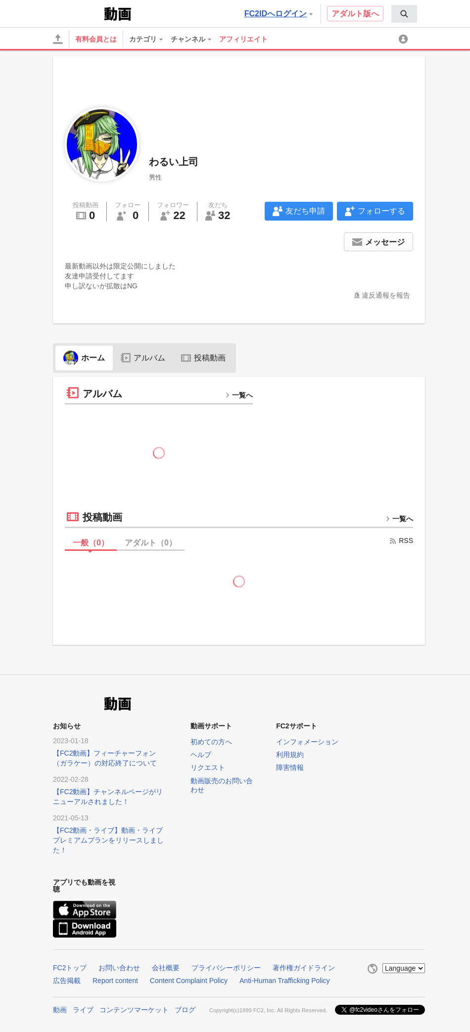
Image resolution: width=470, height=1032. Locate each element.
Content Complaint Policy (189, 981)
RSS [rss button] (401, 540)
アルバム (143, 358)
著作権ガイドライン (304, 968)
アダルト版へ (355, 13)
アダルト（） (151, 542)
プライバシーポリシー (226, 968)
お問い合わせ (119, 968)
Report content (115, 981)
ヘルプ (200, 755)
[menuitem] (404, 14)
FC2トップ (70, 968)
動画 (60, 1010)
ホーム (84, 358)
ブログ (185, 1010)
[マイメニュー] (404, 39)
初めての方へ (211, 742)
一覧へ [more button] (239, 395)
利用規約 (290, 755)
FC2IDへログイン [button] (278, 13)
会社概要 (166, 968)
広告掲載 (67, 981)
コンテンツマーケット (134, 1010)
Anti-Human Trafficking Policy (284, 981)
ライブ (83, 1010)
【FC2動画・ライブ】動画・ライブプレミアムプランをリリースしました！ (108, 840)
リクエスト (207, 767)
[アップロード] (58, 39)
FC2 (77, 13)
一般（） (91, 542)
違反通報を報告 (386, 295)
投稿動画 (203, 358)
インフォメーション (307, 742)
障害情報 (290, 767)
